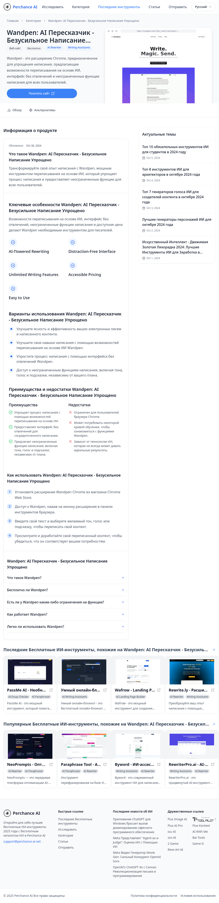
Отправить (178, 6)
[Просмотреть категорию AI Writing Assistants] (74, 697)
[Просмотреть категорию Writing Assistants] (197, 697)
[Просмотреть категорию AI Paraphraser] (41, 697)
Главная (13, 21)
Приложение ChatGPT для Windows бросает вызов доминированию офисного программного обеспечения (133, 825)
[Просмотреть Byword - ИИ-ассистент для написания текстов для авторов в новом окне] (138, 746)
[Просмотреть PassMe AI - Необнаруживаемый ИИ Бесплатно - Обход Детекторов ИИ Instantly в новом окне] (30, 671)
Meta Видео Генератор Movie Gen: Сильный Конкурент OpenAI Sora (137, 856)
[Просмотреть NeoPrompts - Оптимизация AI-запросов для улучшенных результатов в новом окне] (30, 746)
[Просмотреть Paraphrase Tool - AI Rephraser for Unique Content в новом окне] (84, 746)
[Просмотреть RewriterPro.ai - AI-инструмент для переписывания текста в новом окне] (192, 746)
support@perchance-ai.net (22, 841)
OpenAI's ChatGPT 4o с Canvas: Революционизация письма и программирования (135, 871)
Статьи (154, 6)
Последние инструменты (119, 6)
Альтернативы (42, 110)
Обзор (14, 110)
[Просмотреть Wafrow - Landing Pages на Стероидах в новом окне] (138, 671)
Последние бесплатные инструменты (75, 821)
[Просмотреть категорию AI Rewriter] (177, 697)
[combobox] (203, 7)
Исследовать (53, 6)
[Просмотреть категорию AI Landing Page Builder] (130, 697)
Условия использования (198, 896)
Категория (81, 6)
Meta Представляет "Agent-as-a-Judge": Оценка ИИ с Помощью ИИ (136, 842)
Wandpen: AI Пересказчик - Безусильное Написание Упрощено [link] (93, 21)
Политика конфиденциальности (154, 896)
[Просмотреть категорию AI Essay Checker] (18, 697)
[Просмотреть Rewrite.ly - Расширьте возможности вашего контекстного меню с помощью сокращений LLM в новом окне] (192, 671)
